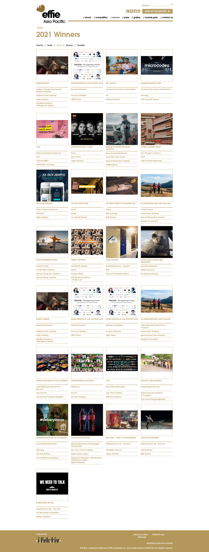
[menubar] (126, 17)
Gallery (137, 17)
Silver (40, 27)
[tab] (52, 78)
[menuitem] (85, 17)
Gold (49, 45)
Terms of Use (158, 534)
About (88, 17)
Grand (39, 45)
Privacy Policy (141, 534)
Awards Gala (151, 17)
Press (126, 17)
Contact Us (167, 17)
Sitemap (142, 537)
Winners (115, 17)
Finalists (81, 45)
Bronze (69, 45)
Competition (102, 17)
